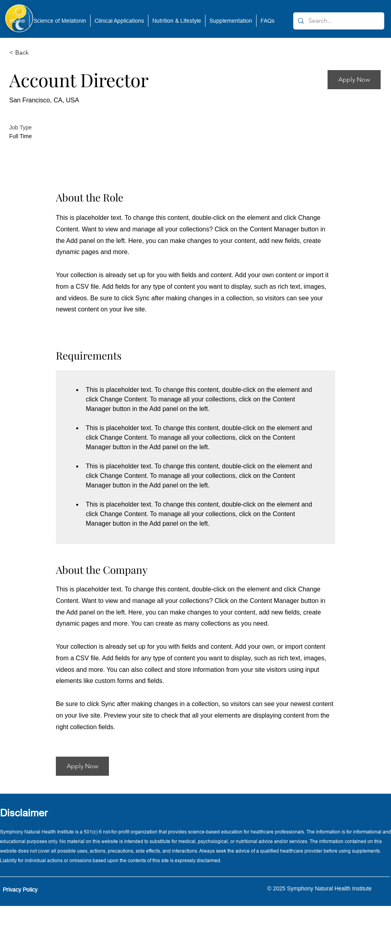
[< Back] (37, 52)
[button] (59, 21)
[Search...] (337, 20)
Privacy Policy (20, 889)
